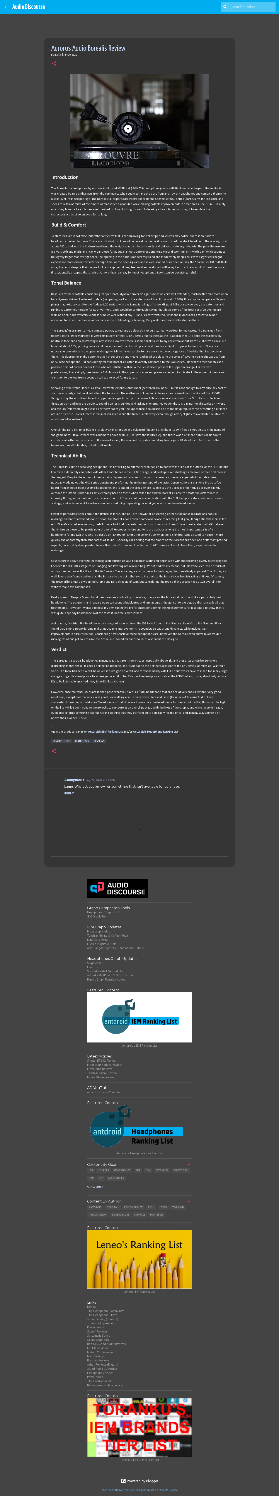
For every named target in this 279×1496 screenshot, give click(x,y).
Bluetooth (181, 1170)
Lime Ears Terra (97, 940)
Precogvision (98, 1214)
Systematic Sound (98, 1336)
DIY (101, 1178)
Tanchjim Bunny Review (102, 1073)
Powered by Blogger (139, 1481)
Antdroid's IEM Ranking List (105, 732)
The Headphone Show (102, 1315)
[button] (53, 64)
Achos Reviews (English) (102, 1364)
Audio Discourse (28, 7)
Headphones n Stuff (100, 1373)
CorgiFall (113, 1207)
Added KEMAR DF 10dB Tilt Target (110, 975)
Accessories (116, 1178)
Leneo (163, 1207)
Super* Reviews (97, 1331)
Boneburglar (120, 1214)
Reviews (99, 741)
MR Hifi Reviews (97, 1348)
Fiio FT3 (92, 967)
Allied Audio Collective (102, 1369)
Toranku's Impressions (101, 1323)
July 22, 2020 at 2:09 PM (101, 780)
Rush (151, 1207)
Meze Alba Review (99, 1069)
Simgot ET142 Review (101, 1060)
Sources (103, 1170)
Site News (162, 1170)
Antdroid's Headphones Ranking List (139, 1153)
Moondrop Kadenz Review (104, 1065)
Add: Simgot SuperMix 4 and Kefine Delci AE (116, 948)
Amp (138, 1170)
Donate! (92, 1307)
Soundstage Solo (98, 1340)
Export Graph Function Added (106, 979)
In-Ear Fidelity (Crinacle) (102, 1319)
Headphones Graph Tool (103, 912)
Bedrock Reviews (98, 1360)
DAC (148, 1170)
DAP (91, 1178)
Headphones (61, 741)
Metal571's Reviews (100, 1352)
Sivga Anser (95, 963)
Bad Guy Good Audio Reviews (106, 1344)
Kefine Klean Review (100, 1077)
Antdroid (95, 1207)
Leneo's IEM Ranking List (139, 1292)
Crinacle (139, 1214)
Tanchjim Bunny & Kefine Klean (107, 935)
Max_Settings (95, 1356)
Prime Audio (95, 1377)
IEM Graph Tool (97, 916)
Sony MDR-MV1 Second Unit (105, 971)
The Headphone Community (105, 1311)
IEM (91, 1170)
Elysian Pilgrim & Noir (101, 944)
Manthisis (82, 741)
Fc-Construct (133, 1207)
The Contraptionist (99, 1381)
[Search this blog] (253, 7)
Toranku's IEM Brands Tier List (139, 1460)
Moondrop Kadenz (99, 931)
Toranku (178, 1207)
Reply (69, 793)
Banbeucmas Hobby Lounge (105, 1385)
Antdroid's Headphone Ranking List (155, 732)
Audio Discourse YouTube (104, 1092)
